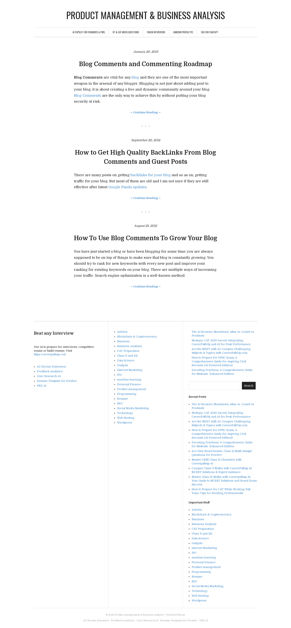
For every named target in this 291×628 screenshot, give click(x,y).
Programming (126, 393)
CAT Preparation (128, 350)
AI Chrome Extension (51, 366)
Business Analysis (129, 346)
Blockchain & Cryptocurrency (137, 336)
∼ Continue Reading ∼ (145, 112)
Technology (125, 413)
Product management (131, 389)
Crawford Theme (175, 614)
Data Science (125, 360)
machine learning (129, 379)
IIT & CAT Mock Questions (126, 32)
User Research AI (49, 376)
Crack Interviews (156, 32)
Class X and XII (127, 355)
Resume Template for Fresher (57, 380)
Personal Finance (129, 384)
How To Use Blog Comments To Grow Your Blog (145, 238)
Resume (122, 398)
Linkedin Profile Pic (183, 32)
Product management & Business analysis (145, 15)
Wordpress (124, 422)
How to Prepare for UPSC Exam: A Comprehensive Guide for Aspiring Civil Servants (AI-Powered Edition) (219, 361)
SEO (120, 403)
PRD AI (41, 385)
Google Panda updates (127, 187)
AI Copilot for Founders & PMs (89, 32)
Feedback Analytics (50, 371)
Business (123, 341)
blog (136, 77)
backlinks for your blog (151, 175)
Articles (122, 331)
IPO (119, 374)
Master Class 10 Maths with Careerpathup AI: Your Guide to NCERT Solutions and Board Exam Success (224, 480)
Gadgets (122, 365)
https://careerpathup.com (50, 354)
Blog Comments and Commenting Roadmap (145, 64)
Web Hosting (125, 417)
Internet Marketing (130, 370)
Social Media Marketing (133, 408)
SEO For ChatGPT (209, 32)
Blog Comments (87, 95)
